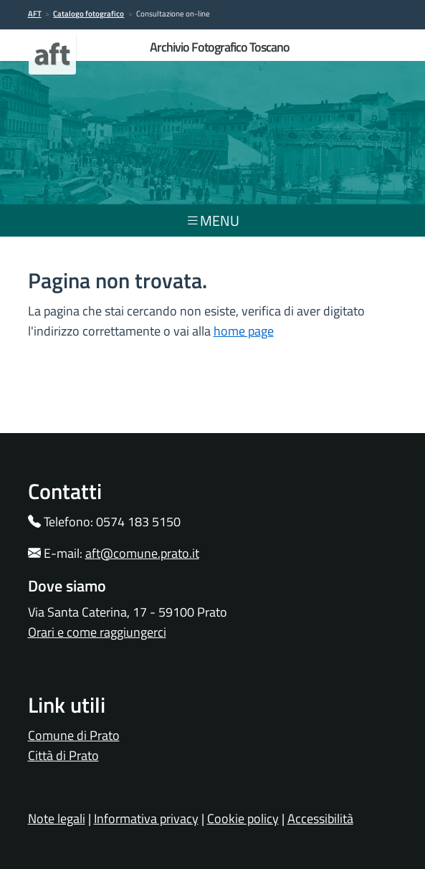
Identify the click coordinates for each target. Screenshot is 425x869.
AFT (35, 13)
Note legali (56, 818)
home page (244, 331)
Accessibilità (320, 818)
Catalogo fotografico (88, 13)
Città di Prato (63, 755)
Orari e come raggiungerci (97, 632)
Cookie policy (243, 818)
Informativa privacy (146, 818)
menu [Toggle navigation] (212, 220)
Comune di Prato (74, 735)
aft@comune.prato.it (142, 553)
